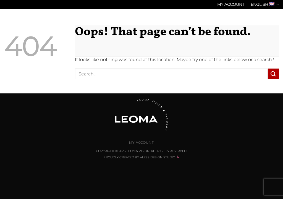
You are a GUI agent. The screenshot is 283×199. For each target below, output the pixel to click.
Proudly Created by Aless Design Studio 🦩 (141, 157)
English (265, 4)
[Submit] (273, 74)
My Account (230, 4)
